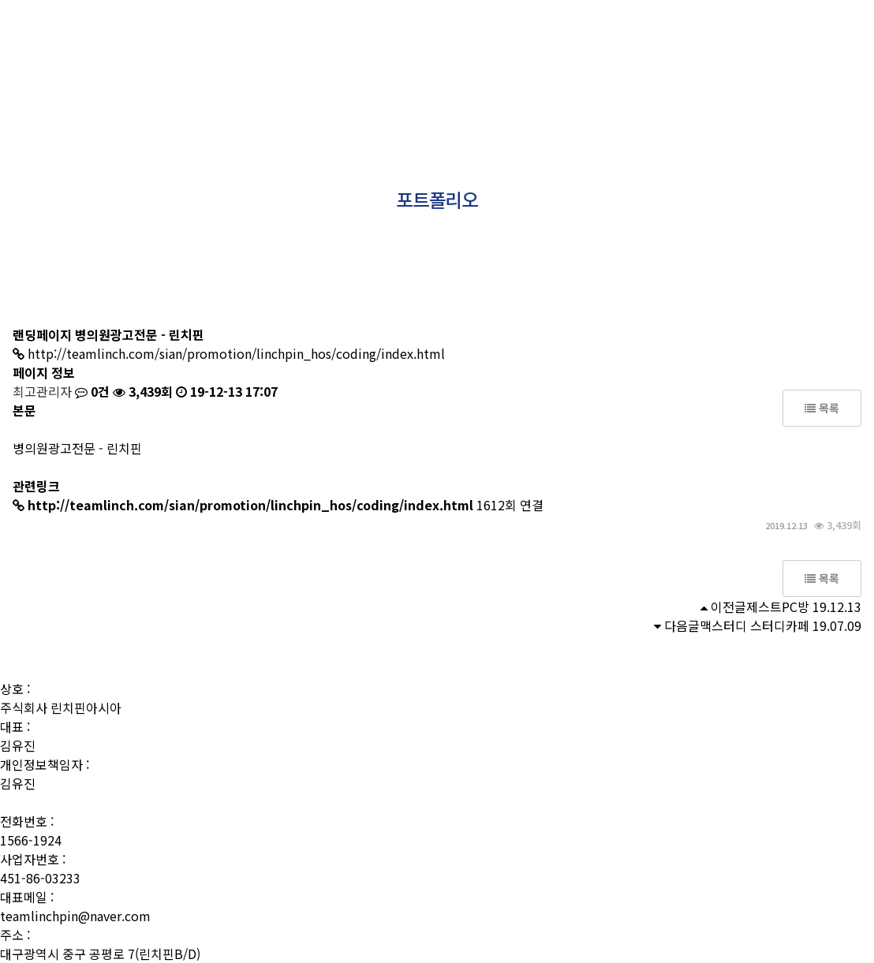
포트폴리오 (442, 40)
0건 (92, 391)
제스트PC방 (777, 606)
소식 (596, 40)
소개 (219, 40)
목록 (822, 408)
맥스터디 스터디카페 (754, 625)
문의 (654, 40)
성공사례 (526, 40)
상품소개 (357, 40)
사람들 (282, 40)
